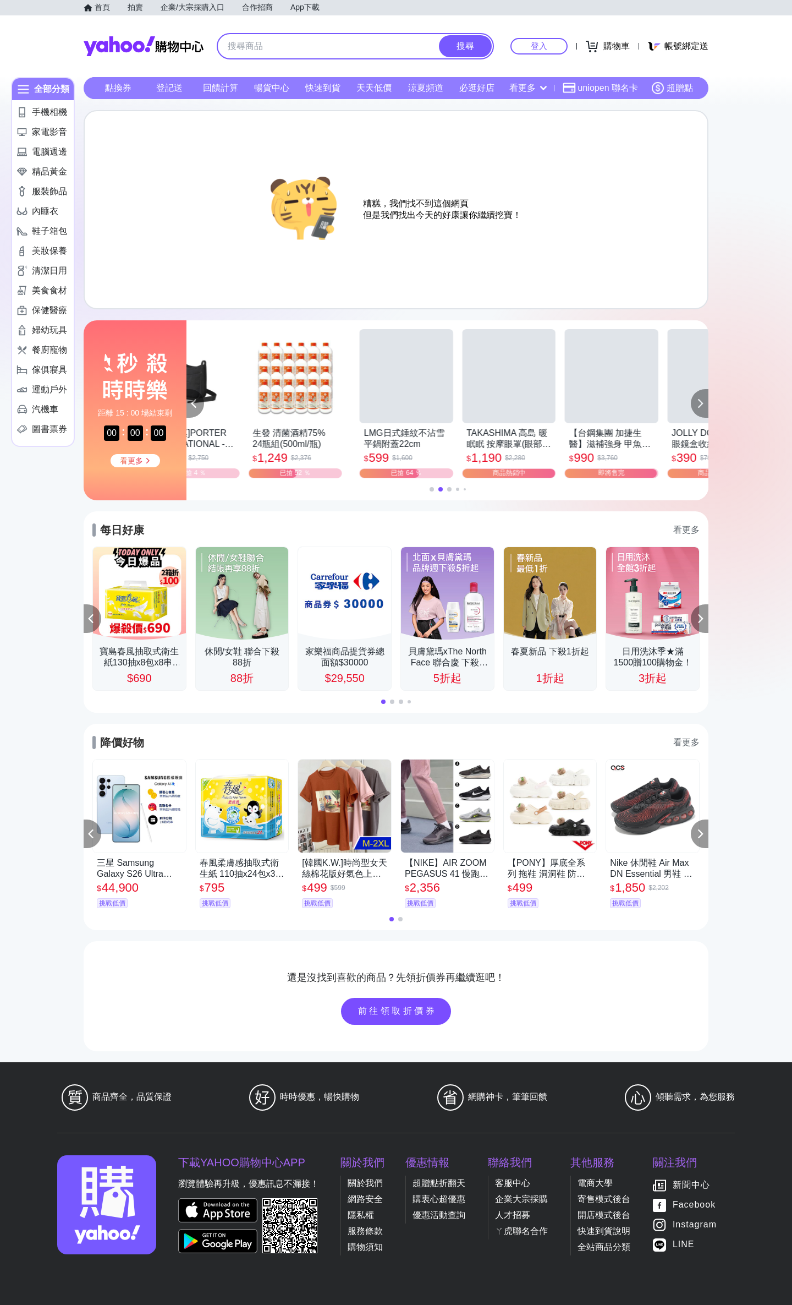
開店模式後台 (604, 1215)
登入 (539, 46)
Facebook (694, 1204)
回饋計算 (220, 87)
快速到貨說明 (604, 1231)
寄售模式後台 (604, 1199)
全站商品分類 (604, 1247)
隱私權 (361, 1215)
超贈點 (672, 88)
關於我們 (365, 1183)
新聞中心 (691, 1184)
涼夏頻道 (425, 87)
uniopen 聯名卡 (600, 88)
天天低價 (374, 87)
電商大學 (595, 1183)
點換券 (118, 87)
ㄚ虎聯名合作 (521, 1231)
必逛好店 (476, 87)
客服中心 (512, 1183)
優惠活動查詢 (439, 1215)
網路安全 (365, 1199)
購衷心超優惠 (439, 1199)
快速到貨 (322, 87)
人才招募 (512, 1215)
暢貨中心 (271, 87)
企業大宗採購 (521, 1199)
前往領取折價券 (397, 1010)
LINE (684, 1244)
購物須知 (365, 1247)
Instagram (695, 1224)
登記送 (169, 87)
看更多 (528, 87)
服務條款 (365, 1231)
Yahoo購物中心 (144, 46)
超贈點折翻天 (439, 1183)
